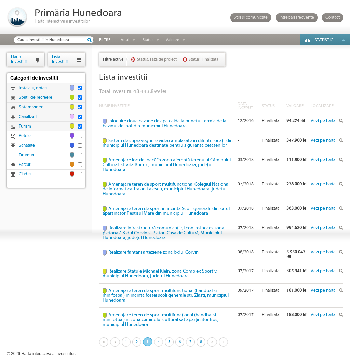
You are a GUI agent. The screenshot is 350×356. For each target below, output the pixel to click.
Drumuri (26, 155)
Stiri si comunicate (251, 17)
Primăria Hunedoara (78, 13)
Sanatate (27, 145)
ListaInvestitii (60, 59)
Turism (25, 126)
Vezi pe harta (323, 121)
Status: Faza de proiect (157, 59)
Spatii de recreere (35, 97)
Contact (332, 17)
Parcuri (25, 164)
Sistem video (31, 107)
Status (148, 40)
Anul (125, 40)
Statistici (324, 40)
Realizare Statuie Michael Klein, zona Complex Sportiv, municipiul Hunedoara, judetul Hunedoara (160, 273)
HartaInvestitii (19, 59)
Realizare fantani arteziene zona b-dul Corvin (153, 252)
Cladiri (25, 174)
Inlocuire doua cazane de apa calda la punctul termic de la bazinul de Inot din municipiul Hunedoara (164, 123)
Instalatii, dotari (33, 88)
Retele (25, 136)
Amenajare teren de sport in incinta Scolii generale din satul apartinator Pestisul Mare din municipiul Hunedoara (166, 211)
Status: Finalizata (203, 59)
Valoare (172, 40)
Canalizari (28, 116)
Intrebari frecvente (296, 17)
